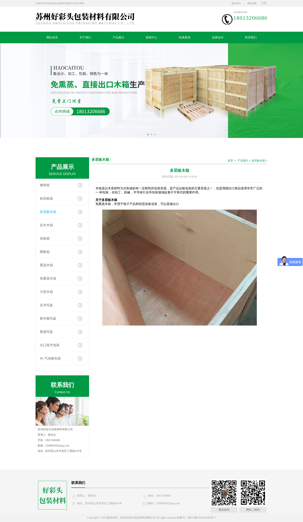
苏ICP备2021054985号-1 (202, 517)
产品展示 (118, 37)
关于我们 (85, 37)
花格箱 (45, 238)
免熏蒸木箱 (48, 278)
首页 (230, 160)
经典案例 (184, 37)
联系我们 (251, 37)
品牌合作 (218, 37)
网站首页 (52, 37)
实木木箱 (46, 225)
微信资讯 (236, 3)
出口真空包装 (50, 345)
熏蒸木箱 (46, 265)
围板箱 (45, 252)
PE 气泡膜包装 (50, 358)
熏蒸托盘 (46, 332)
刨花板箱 (46, 198)
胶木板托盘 (48, 318)
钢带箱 (45, 185)
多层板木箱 (48, 212)
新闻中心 (151, 37)
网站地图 (252, 3)
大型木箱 (46, 292)
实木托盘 (46, 305)
